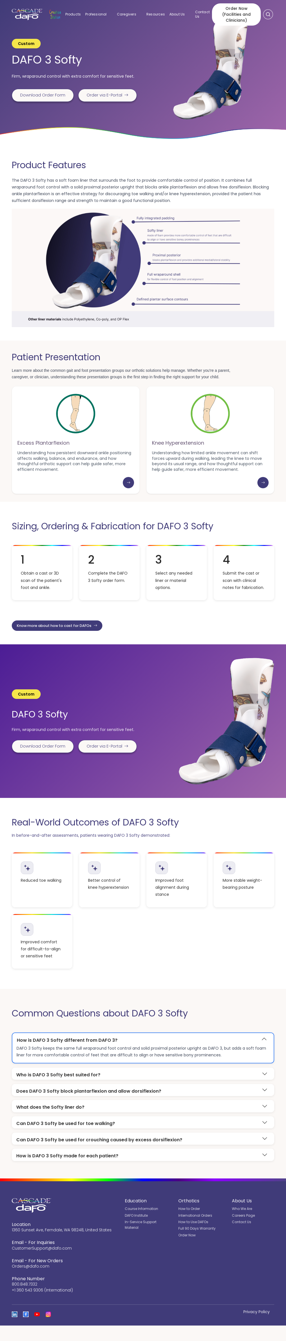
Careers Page (243, 1230)
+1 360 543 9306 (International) (42, 1305)
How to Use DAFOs (193, 1237)
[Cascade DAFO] (25, 12)
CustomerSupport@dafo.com (42, 1263)
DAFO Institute (136, 1230)
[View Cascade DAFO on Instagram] (48, 1330)
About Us (178, 12)
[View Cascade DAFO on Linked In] (14, 1330)
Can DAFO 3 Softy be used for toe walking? (65, 1138)
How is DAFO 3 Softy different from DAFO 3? (67, 1052)
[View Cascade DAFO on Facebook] (26, 1330)
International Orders (195, 1230)
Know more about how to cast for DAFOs (62, 638)
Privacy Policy (256, 1327)
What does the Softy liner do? (50, 1121)
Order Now (187, 1250)
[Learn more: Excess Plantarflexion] (128, 494)
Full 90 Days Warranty (197, 1243)
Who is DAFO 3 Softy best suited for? (58, 1087)
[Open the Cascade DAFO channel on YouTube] (37, 1330)
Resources (152, 12)
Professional (97, 12)
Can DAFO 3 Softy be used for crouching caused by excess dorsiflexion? (99, 1154)
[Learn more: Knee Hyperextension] (263, 494)
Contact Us (199, 12)
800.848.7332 (24, 1299)
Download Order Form (45, 86)
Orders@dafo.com (30, 1281)
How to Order (189, 1224)
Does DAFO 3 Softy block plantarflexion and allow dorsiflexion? (88, 1104)
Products (70, 12)
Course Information (141, 1224)
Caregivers (127, 12)
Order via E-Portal (43, 104)
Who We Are (242, 1224)
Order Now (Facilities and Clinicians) (234, 12)
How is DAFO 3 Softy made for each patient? (67, 1171)
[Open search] (268, 13)
